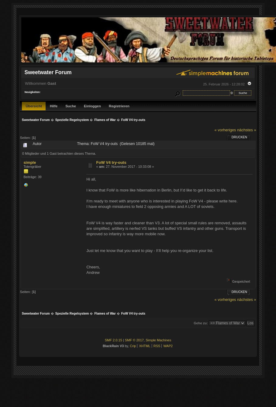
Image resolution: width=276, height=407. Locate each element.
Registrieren (119, 106)
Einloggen (92, 106)
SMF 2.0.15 (113, 340)
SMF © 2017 (134, 340)
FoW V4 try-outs (111, 162)
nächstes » (246, 130)
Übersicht (34, 106)
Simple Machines (158, 340)
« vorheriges (225, 130)
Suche (70, 106)
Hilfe (53, 106)
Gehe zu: (201, 323)
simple (29, 162)
